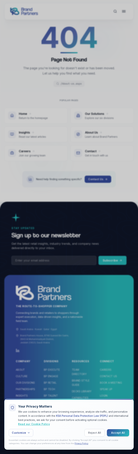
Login (104, 395)
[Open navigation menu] (124, 11)
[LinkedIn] (17, 350)
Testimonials (25, 402)
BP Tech (49, 389)
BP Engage (51, 376)
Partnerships (25, 389)
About (20, 369)
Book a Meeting (111, 382)
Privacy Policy (94, 431)
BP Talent (51, 395)
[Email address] (54, 260)
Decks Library (82, 391)
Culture (21, 376)
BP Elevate (51, 402)
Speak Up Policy (73, 431)
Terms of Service (115, 431)
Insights (22, 395)
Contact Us (98, 180)
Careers (105, 369)
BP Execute (52, 369)
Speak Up (106, 389)
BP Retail (50, 382)
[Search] (115, 11)
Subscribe (112, 260)
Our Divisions (25, 382)
